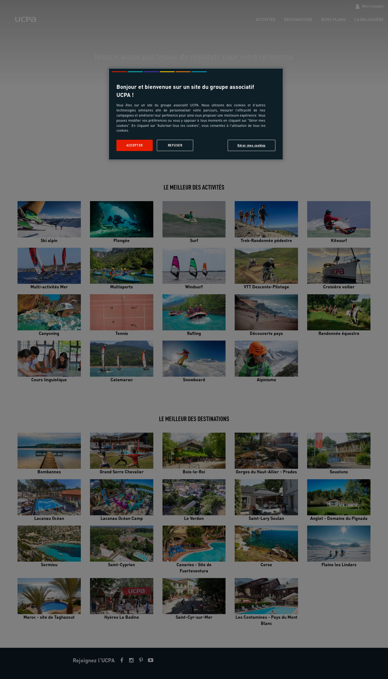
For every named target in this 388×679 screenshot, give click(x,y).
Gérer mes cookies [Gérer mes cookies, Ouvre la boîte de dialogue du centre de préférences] (251, 145)
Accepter (134, 145)
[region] (195, 114)
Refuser (175, 145)
